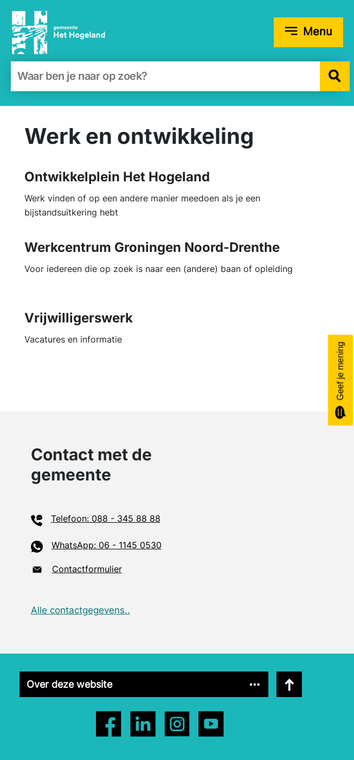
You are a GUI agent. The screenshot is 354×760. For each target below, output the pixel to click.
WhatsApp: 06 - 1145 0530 (107, 545)
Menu (317, 31)
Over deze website (69, 684)
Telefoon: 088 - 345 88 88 (105, 518)
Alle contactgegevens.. (80, 610)
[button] (335, 76)
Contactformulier (87, 568)
